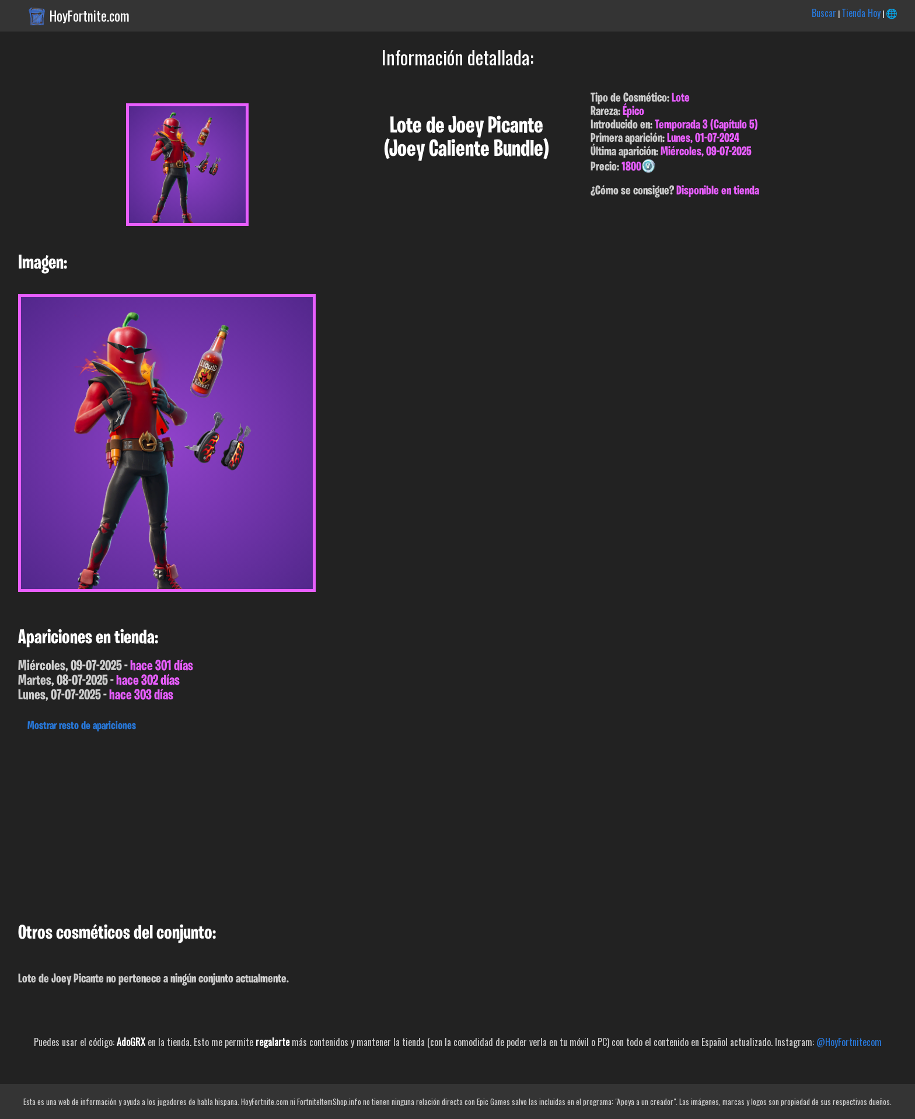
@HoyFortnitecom (849, 1042)
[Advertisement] (350, 824)
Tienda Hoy (861, 13)
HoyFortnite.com (90, 16)
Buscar (824, 13)
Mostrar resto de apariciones (81, 726)
